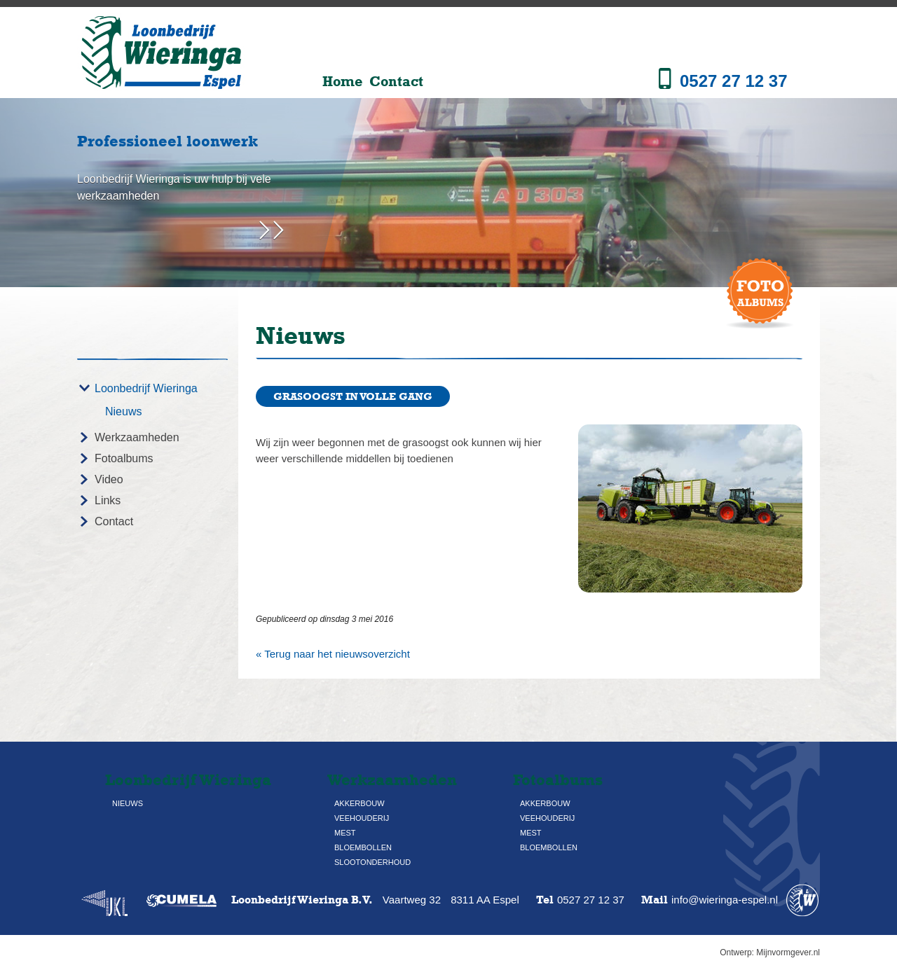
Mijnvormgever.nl (788, 952)
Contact (396, 81)
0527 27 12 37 (733, 80)
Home (342, 81)
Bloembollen (363, 847)
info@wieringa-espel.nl (724, 900)
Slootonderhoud (372, 862)
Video (109, 479)
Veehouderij (361, 818)
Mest (345, 833)
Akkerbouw (359, 803)
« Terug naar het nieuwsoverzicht (333, 654)
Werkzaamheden (137, 437)
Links (108, 500)
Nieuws (123, 411)
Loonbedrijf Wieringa (146, 388)
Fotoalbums (124, 458)
